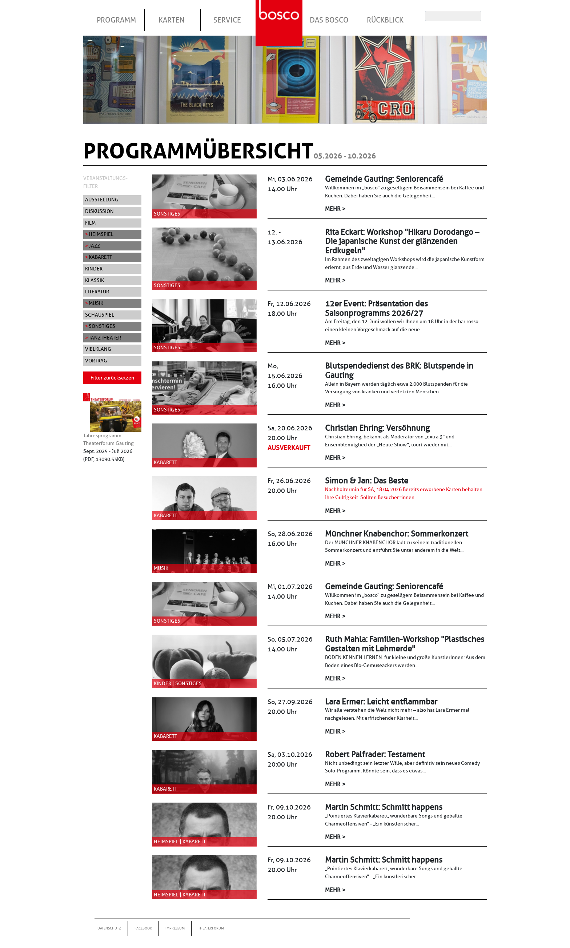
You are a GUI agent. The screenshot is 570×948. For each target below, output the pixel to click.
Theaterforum (211, 928)
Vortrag (96, 360)
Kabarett (100, 257)
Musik (96, 303)
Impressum (175, 928)
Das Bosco (329, 20)
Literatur (97, 291)
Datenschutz (109, 928)
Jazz (94, 245)
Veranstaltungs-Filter (105, 182)
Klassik (94, 280)
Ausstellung (102, 199)
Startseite (280, 14)
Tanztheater (105, 337)
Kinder (94, 268)
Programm (116, 20)
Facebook (143, 928)
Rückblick (385, 20)
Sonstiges (102, 326)
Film (90, 223)
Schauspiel (99, 315)
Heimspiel (101, 234)
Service (227, 20)
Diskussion (99, 211)
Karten (171, 20)
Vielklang (98, 349)
